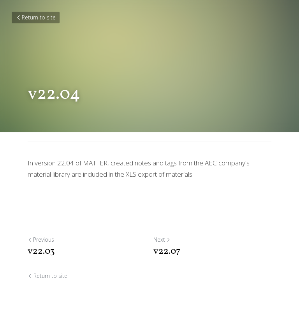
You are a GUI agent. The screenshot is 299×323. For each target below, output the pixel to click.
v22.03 (41, 251)
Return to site (36, 17)
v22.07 (167, 251)
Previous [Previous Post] (41, 239)
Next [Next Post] (162, 239)
